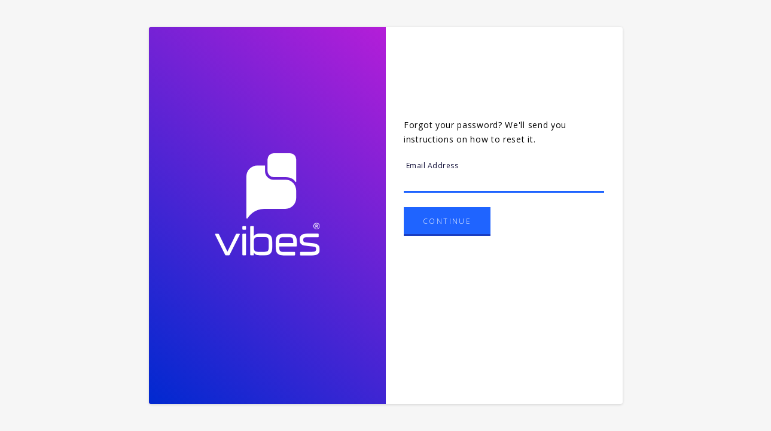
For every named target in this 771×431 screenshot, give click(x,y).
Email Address (432, 166)
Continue (447, 221)
